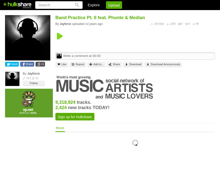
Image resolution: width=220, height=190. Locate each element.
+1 (42, 64)
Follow (34, 83)
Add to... (96, 64)
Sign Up (129, 14)
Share (29, 64)
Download (133, 64)
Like (61, 64)
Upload (114, 5)
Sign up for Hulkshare (75, 117)
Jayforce (33, 73)
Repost (77, 64)
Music (60, 128)
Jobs (147, 14)
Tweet (14, 64)
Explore (94, 5)
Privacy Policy (187, 14)
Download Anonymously (163, 64)
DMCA (163, 14)
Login (111, 14)
